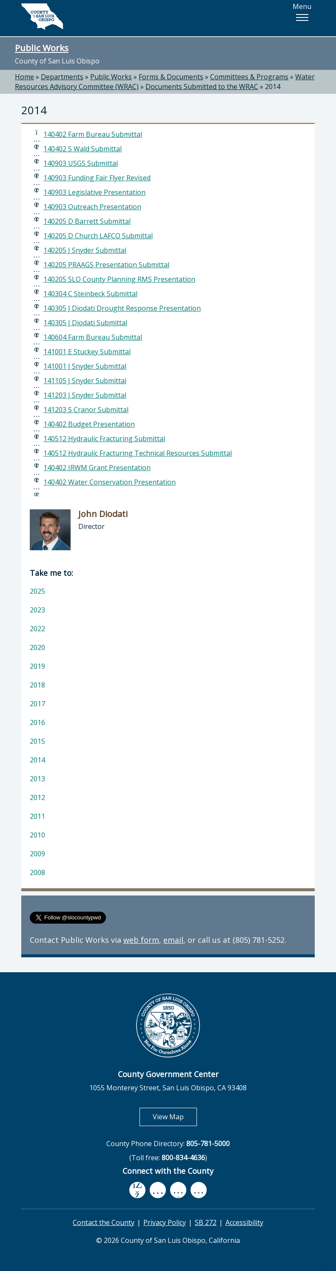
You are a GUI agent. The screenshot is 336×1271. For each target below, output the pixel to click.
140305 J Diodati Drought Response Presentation (122, 308)
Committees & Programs (249, 76)
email (173, 940)
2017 (37, 703)
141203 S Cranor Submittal (85, 409)
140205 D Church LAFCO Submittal (98, 235)
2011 (37, 816)
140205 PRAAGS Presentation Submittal (106, 264)
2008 (37, 872)
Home (24, 76)
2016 (37, 722)
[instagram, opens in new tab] (198, 1190)
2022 (37, 628)
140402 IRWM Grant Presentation (97, 467)
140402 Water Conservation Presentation (109, 482)
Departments (62, 76)
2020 (37, 647)
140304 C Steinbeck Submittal (90, 293)
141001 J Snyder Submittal (84, 366)
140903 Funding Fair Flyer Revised (97, 177)
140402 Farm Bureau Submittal (92, 134)
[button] (302, 17)
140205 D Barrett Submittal (87, 221)
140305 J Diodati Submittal (85, 322)
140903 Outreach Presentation (92, 206)
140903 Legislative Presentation (94, 192)
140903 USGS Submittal (80, 163)
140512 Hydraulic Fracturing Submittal (104, 438)
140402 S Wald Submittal (82, 148)
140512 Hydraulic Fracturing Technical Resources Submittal (137, 453)
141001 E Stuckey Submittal (87, 351)
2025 (37, 591)
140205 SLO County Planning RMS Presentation (119, 279)
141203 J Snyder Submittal (84, 395)
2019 (37, 666)
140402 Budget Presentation (89, 424)
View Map (175, 1116)
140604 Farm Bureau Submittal (92, 337)
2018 (37, 685)
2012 (37, 797)
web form (141, 940)
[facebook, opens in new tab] (137, 1190)
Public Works (41, 48)
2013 (37, 778)
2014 (272, 86)
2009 (37, 853)
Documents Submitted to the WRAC (201, 86)
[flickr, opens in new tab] (178, 1190)
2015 (37, 741)
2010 (37, 835)
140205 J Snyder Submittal (84, 250)
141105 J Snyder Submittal (84, 380)
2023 (37, 610)
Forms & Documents (171, 76)
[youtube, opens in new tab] (158, 1190)
